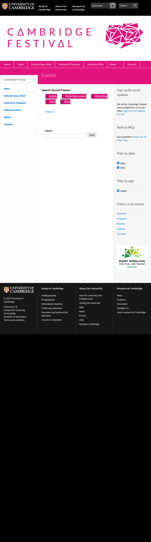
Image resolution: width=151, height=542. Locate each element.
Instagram (122, 218)
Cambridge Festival (14, 81)
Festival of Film (96, 64)
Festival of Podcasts (69, 64)
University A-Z (10, 307)
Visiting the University (89, 303)
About (112, 64)
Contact (132, 64)
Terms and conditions (14, 320)
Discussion (122, 304)
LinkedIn (121, 229)
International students (52, 304)
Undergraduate (48, 295)
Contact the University (14, 310)
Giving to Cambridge (89, 324)
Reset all (49, 112)
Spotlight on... (123, 308)
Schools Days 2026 (41, 64)
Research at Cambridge (78, 8)
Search (48, 131)
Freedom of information (15, 317)
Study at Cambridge (44, 8)
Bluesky (121, 224)
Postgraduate (47, 300)
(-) (47, 96)
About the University (61, 8)
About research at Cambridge (131, 312)
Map (81, 307)
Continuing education (51, 308)
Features (121, 300)
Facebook (122, 213)
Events (82, 315)
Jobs (81, 320)
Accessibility (10, 313)
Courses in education (51, 320)
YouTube (121, 234)
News (21, 64)
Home (7, 64)
